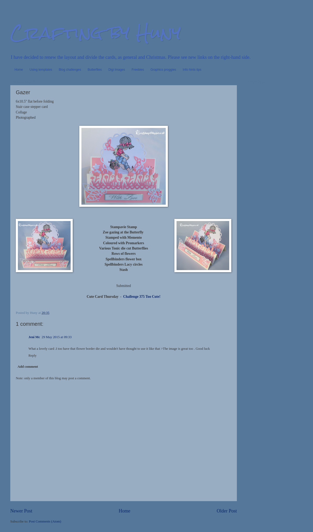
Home (18, 69)
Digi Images (116, 69)
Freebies (138, 69)
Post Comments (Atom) (45, 521)
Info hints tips (192, 69)
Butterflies (95, 69)
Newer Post (21, 511)
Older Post (227, 511)
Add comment (27, 366)
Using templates (41, 69)
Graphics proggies (163, 69)
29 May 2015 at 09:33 (57, 337)
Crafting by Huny (95, 32)
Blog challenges (70, 69)
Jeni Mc (34, 337)
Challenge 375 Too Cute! (140, 297)
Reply (32, 355)
